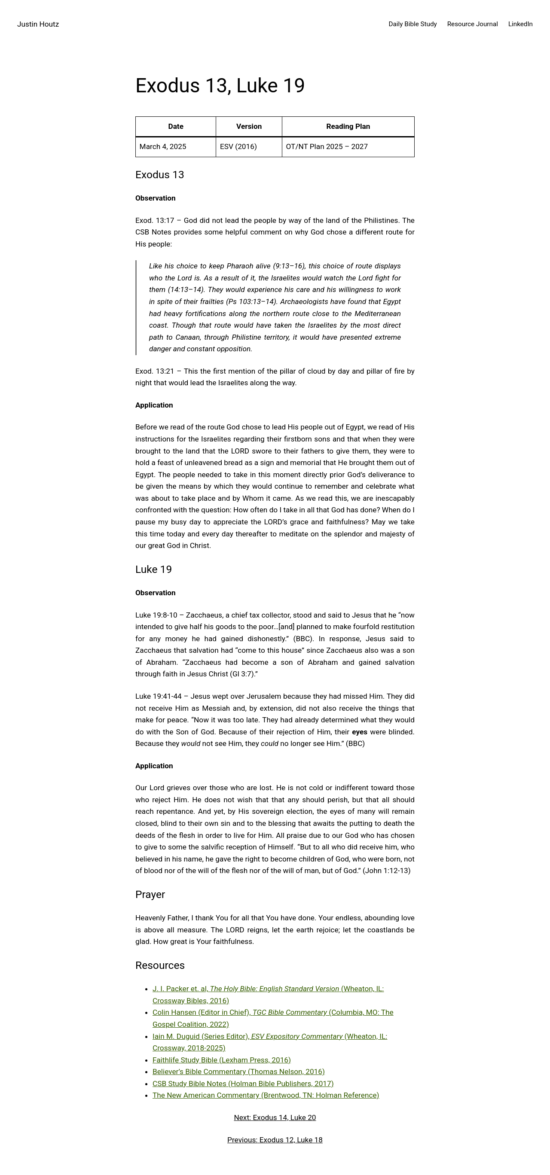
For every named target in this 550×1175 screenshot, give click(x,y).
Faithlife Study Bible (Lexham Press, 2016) (222, 1060)
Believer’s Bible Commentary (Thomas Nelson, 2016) (239, 1071)
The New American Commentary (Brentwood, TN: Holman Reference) (266, 1095)
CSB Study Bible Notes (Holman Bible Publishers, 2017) (243, 1083)
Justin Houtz (38, 24)
